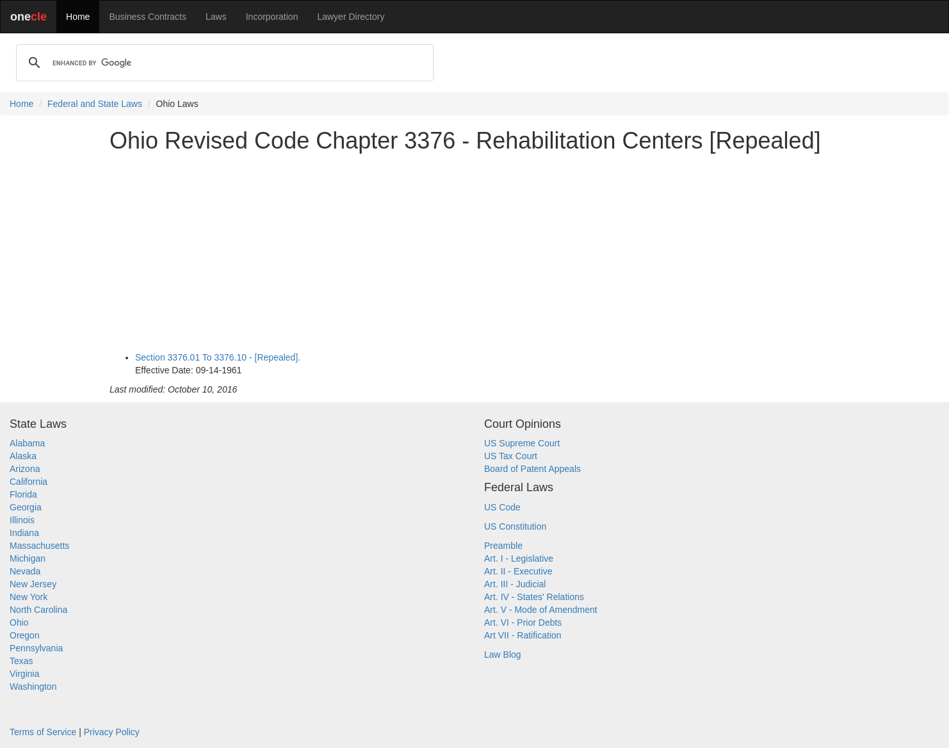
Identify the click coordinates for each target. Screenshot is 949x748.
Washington (33, 686)
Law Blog (502, 654)
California (28, 481)
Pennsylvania (36, 648)
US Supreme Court (522, 443)
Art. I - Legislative (518, 558)
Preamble (503, 546)
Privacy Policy (112, 732)
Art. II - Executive (518, 571)
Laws (216, 17)
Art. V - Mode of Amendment (540, 610)
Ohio (19, 622)
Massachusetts (39, 546)
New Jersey (33, 584)
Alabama (27, 443)
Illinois (22, 520)
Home (78, 17)
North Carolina (38, 610)
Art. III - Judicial (515, 584)
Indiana (24, 533)
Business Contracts (147, 17)
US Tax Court (510, 456)
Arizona (25, 469)
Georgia (26, 507)
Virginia (24, 674)
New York (28, 597)
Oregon (25, 635)
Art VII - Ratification (523, 635)
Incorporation (272, 17)
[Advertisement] (475, 252)
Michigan (27, 558)
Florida (23, 494)
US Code (502, 507)
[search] (223, 62)
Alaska (23, 456)
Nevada (25, 571)
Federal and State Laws (94, 104)
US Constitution (515, 526)
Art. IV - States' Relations (534, 597)
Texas (21, 661)
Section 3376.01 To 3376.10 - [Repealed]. (217, 357)
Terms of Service (43, 732)
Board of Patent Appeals (532, 469)
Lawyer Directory (350, 17)
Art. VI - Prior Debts (523, 622)
